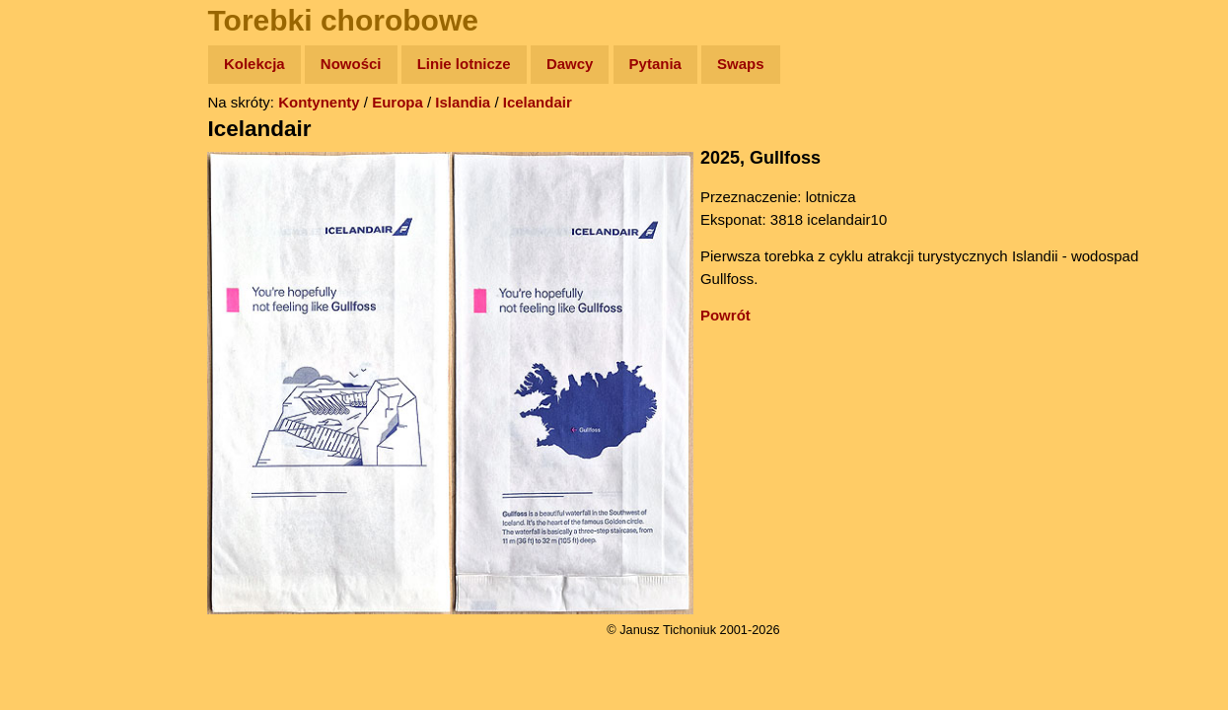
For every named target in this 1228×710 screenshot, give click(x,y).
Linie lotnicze (481, 63)
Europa (414, 102)
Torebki (59, 406)
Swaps (757, 63)
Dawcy (587, 63)
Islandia (479, 102)
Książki (59, 255)
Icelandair (554, 102)
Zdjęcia (59, 179)
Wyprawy (65, 140)
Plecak (57, 330)
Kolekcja (271, 63)
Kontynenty (336, 102)
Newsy (57, 216)
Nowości (367, 63)
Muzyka (60, 292)
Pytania (672, 63)
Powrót (742, 315)
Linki (50, 368)
